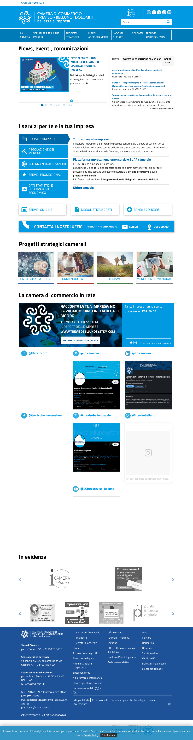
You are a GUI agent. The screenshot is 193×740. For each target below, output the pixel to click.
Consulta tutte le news (160, 108)
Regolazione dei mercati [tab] (41, 151)
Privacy (153, 700)
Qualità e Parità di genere (122, 657)
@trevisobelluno (140, 415)
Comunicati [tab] (155, 59)
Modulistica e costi (96, 209)
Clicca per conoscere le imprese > (153, 343)
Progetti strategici (72, 35)
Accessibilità (80, 704)
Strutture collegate (83, 658)
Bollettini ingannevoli (154, 663)
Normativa (148, 643)
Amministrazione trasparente (82, 665)
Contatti (137, 33)
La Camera (25, 35)
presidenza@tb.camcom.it (35, 707)
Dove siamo (157, 227)
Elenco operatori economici (88, 683)
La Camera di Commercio (86, 632)
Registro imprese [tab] (42, 138)
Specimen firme (81, 673)
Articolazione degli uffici (86, 653)
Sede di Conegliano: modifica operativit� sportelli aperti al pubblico (85, 64)
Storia (76, 648)
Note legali (140, 700)
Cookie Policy (91, 735)
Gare (144, 632)
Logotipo (112, 643)
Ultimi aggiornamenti (98, 35)
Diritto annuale (83, 187)
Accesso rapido (100, 700)
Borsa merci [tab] (167, 60)
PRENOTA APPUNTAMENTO (155, 35)
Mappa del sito (81, 700)
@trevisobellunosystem (41, 415)
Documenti (148, 648)
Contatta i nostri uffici (58, 226)
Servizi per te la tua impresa (46, 35)
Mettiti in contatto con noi (80, 340)
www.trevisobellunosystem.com (88, 331)
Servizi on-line (40, 209)
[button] (19, 579)
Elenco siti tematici (152, 669)
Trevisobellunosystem (33, 425)
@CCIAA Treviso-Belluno (93, 488)
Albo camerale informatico (87, 678)
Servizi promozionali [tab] (45, 174)
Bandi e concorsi (147, 209)
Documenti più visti (121, 700)
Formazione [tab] (141, 59)
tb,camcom (27, 363)
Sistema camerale (33, 3)
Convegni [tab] (128, 59)
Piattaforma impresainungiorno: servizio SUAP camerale (112, 159)
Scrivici (130, 227)
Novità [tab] (115, 59)
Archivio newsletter (118, 662)
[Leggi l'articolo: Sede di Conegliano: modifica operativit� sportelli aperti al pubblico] (71, 100)
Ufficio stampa (115, 632)
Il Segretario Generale (85, 643)
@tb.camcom (34, 352)
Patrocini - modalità (118, 638)
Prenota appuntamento (102, 226)
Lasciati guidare (118, 35)
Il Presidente (80, 638)
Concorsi (147, 638)
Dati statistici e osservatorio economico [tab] (41, 189)
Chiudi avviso (108, 735)
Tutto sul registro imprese (91, 139)
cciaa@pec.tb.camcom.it (40, 700)
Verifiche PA (148, 658)
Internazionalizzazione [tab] (48, 163)
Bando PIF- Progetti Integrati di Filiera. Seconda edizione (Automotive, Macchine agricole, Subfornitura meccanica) (138, 84)
